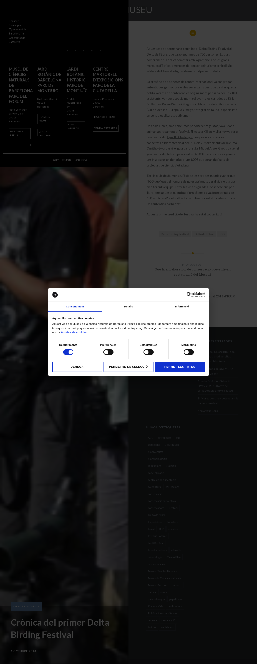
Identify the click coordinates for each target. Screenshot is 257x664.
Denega (77, 366)
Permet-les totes (179, 366)
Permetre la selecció (128, 366)
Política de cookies (74, 332)
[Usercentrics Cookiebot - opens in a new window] (189, 294)
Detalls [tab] (128, 306)
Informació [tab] (182, 306)
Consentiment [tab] (75, 306)
